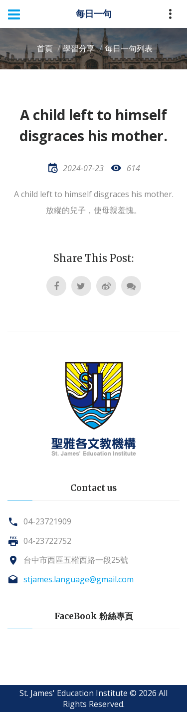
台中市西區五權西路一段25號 (75, 559)
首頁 (45, 48)
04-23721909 (47, 521)
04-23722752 (47, 540)
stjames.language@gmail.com (78, 579)
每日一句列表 (129, 48)
